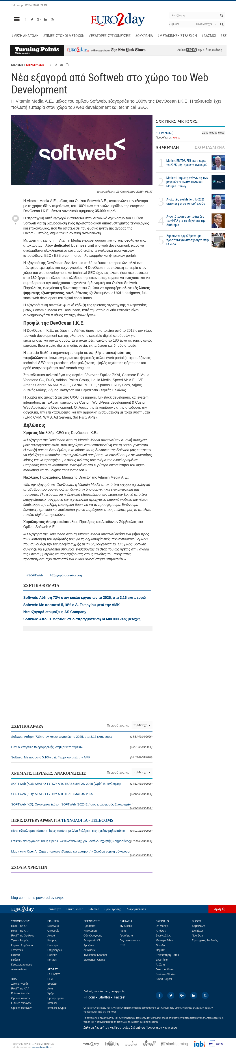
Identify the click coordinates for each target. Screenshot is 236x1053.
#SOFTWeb (35, 575)
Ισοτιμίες (52, 1003)
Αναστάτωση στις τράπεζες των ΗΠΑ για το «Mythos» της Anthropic (185, 221)
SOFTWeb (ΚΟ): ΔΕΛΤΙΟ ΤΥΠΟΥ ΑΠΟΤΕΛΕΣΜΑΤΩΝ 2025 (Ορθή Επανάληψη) (81, 783)
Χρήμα (51, 993)
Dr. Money (162, 925)
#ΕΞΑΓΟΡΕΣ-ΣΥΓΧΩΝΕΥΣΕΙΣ (110, 35)
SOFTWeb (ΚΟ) (164, 133)
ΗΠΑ (50, 978)
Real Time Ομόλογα (22, 935)
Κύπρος (52, 959)
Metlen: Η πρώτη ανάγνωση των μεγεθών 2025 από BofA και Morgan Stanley (187, 182)
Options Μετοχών (21, 1007)
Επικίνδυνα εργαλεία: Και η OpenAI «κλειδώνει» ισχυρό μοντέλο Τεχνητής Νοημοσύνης (81, 841)
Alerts (176, 137)
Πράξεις (15, 959)
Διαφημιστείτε (136, 909)
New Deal (197, 935)
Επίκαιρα (52, 945)
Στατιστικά (17, 950)
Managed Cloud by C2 (42, 1047)
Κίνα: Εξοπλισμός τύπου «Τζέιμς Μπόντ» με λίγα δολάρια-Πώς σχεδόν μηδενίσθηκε (81, 831)
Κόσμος (51, 940)
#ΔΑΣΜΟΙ (208, 35)
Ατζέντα (160, 964)
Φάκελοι (160, 945)
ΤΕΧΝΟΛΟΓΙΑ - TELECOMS (87, 820)
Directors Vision (165, 969)
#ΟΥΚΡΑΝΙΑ (144, 35)
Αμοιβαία (89, 945)
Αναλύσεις (89, 950)
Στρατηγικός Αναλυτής (205, 940)
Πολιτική (52, 954)
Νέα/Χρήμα (90, 930)
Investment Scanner (95, 954)
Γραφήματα (126, 935)
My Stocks (126, 925)
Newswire (53, 925)
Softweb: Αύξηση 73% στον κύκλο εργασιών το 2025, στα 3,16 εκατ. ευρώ (81, 736)
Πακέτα (15, 954)
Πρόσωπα (89, 925)
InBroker (111, 1011)
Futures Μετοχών (21, 1003)
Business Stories (165, 974)
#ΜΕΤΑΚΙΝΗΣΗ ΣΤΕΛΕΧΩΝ (177, 35)
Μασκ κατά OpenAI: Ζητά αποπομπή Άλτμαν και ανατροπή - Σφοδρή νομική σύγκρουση (81, 853)
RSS (122, 945)
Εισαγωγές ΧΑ (92, 940)
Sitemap (94, 909)
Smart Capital (164, 979)
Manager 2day (164, 940)
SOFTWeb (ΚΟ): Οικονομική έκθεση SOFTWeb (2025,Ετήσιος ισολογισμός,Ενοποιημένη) (81, 806)
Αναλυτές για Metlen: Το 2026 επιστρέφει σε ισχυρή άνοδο (185, 201)
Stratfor (104, 997)
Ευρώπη (52, 983)
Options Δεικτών (20, 998)
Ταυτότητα (54, 909)
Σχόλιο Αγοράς (19, 940)
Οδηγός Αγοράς (93, 935)
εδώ (191, 50)
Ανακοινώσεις (19, 969)
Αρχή (217, 909)
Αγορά (51, 935)
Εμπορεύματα (55, 998)
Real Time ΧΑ (19, 925)
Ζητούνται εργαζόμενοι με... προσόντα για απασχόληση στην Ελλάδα (187, 240)
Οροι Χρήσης (112, 909)
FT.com (89, 997)
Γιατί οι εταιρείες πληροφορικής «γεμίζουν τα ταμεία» (81, 747)
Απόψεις (161, 930)
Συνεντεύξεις (163, 935)
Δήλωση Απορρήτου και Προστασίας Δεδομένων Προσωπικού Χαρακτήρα (130, 1027)
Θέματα (160, 950)
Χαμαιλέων (198, 925)
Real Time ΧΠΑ (20, 930)
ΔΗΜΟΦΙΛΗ (167, 147)
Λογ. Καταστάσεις (130, 940)
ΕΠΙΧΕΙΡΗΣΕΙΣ (35, 64)
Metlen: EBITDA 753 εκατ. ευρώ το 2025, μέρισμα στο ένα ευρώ (186, 163)
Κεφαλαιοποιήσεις (21, 964)
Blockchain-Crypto (94, 959)
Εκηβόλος (197, 930)
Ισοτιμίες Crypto (56, 1007)
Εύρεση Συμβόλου (22, 945)
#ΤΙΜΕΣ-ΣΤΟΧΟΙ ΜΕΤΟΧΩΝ (63, 35)
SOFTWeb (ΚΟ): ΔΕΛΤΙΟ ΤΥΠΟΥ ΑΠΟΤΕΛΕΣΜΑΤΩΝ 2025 (81, 794)
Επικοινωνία (75, 909)
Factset (119, 997)
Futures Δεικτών (20, 993)
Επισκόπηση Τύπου (167, 954)
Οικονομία (53, 930)
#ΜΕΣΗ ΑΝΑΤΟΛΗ (25, 35)
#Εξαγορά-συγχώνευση (66, 575)
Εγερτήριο (162, 959)
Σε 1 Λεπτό (53, 974)
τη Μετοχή (142, 725)
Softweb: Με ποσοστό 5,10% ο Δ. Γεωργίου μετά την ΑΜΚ (81, 757)
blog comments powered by (37, 898)
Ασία (50, 988)
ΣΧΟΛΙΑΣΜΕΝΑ (210, 147)
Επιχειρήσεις (54, 950)
